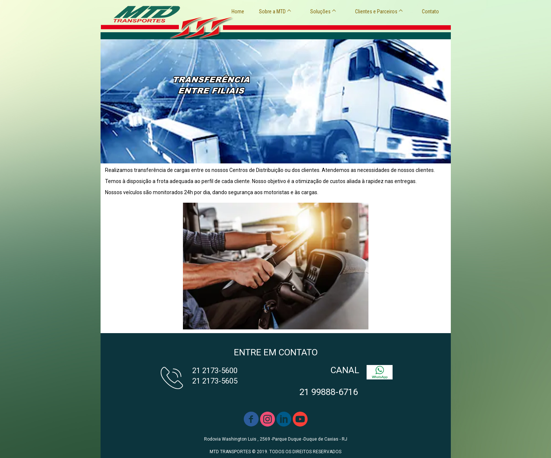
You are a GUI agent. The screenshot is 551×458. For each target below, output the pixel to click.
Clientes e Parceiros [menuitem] (376, 11)
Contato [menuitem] (430, 11)
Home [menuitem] (238, 11)
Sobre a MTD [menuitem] (272, 11)
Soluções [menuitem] (320, 11)
